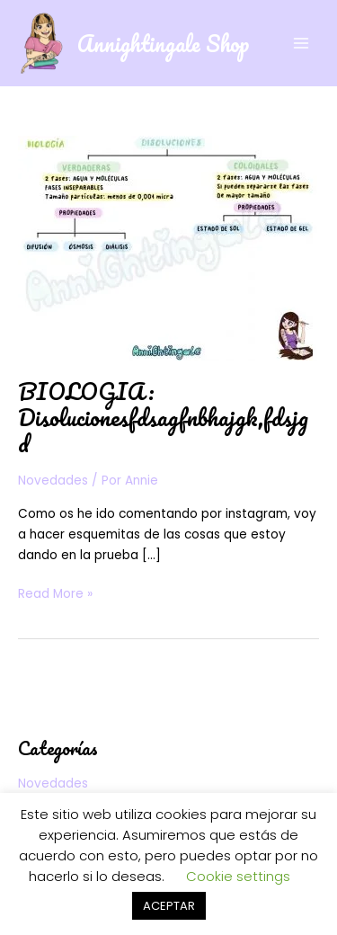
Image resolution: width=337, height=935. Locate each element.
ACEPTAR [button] (169, 905)
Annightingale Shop (163, 43)
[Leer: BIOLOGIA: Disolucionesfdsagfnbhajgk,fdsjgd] (167, 246)
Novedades (53, 480)
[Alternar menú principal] (301, 42)
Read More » (55, 593)
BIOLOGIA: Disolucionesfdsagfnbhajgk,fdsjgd (163, 417)
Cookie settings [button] (238, 876)
